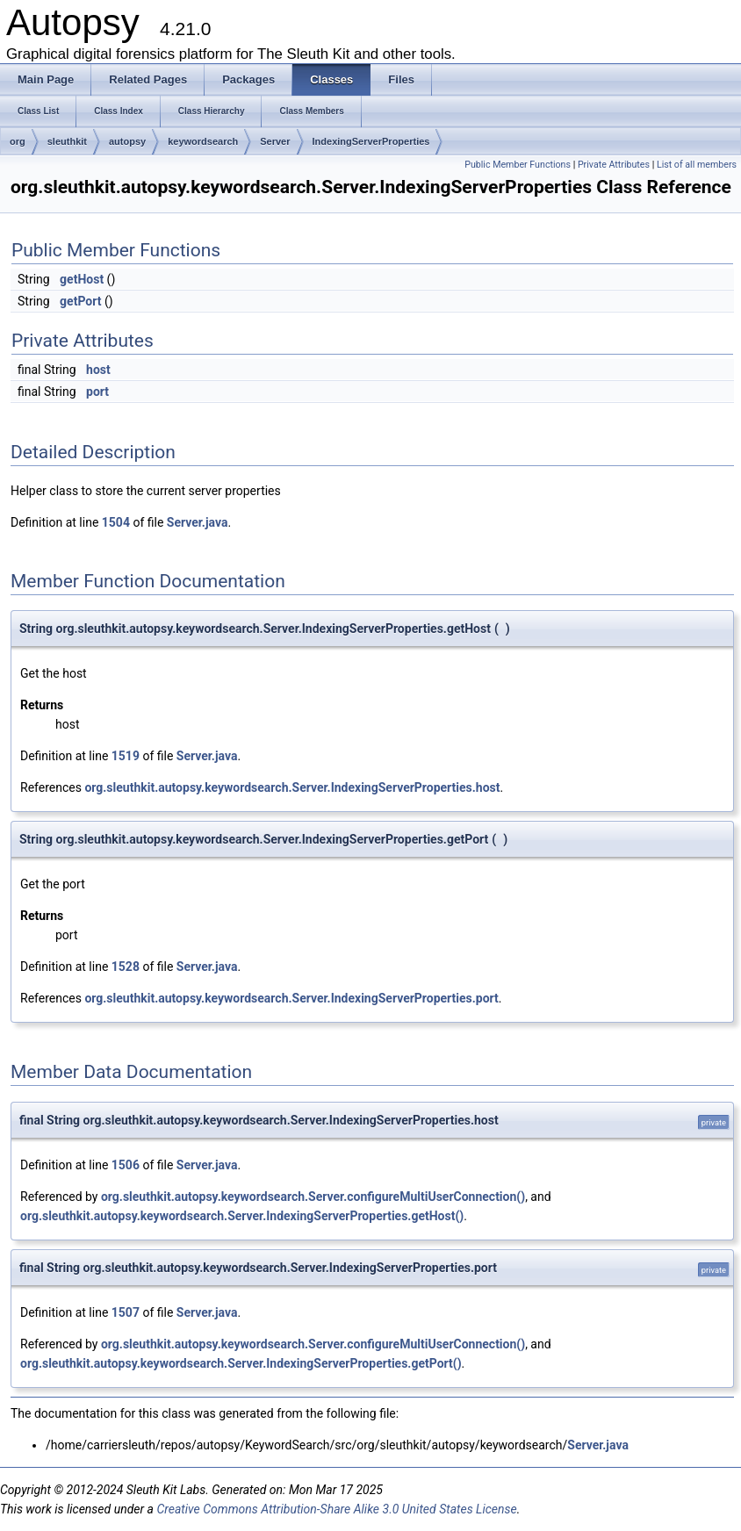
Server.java (197, 522)
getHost (82, 279)
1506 (126, 1165)
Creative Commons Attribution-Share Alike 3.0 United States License (336, 1509)
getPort (80, 301)
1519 (126, 756)
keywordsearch (203, 141)
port (97, 392)
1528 (126, 967)
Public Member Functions (517, 164)
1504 (116, 522)
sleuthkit (67, 141)
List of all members (697, 164)
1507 (126, 1312)
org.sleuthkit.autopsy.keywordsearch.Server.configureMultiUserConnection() (313, 1197)
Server (275, 141)
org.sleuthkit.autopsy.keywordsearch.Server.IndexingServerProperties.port (291, 998)
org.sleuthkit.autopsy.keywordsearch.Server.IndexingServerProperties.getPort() (241, 1363)
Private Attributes (614, 164)
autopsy (127, 141)
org (17, 141)
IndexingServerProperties (371, 141)
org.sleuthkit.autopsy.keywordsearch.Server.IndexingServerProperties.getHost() (242, 1216)
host (98, 370)
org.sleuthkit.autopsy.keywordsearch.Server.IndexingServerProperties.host (292, 787)
